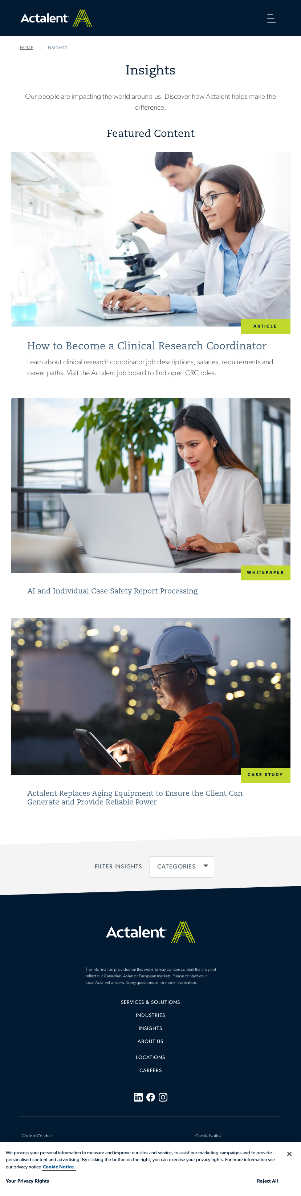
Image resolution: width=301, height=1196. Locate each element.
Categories (176, 867)
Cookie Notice (208, 1136)
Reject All (267, 1181)
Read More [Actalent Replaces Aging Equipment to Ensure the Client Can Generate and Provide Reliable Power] (150, 718)
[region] (150, 1169)
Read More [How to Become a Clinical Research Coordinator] (150, 275)
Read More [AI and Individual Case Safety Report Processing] (150, 502)
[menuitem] (150, 1005)
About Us (150, 1042)
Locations (150, 1058)
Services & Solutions (150, 1002)
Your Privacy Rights (27, 1181)
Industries (150, 1015)
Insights (150, 1028)
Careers (150, 1071)
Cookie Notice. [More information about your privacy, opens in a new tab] (59, 1167)
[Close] (289, 1154)
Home (56, 18)
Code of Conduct (37, 1136)
